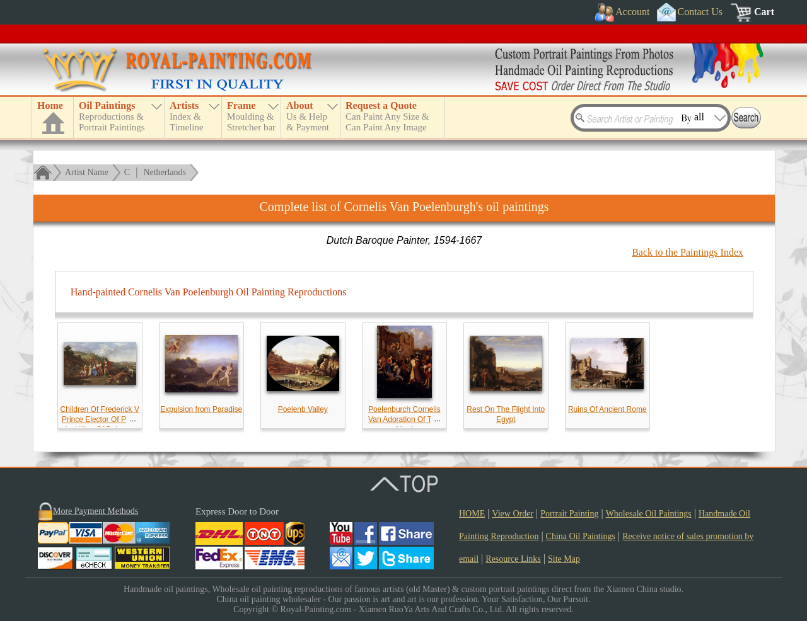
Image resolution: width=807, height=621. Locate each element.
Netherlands (164, 172)
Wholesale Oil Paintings (649, 513)
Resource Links (512, 559)
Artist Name (86, 172)
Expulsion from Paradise (201, 409)
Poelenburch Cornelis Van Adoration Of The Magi (404, 419)
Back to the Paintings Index (687, 252)
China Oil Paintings (580, 536)
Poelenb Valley (303, 409)
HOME (472, 513)
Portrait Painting (569, 513)
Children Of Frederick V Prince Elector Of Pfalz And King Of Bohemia (100, 419)
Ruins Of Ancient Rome (607, 409)
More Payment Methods (95, 511)
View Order (512, 513)
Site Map (564, 559)
